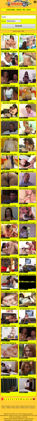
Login (13, 406)
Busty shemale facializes (9, 308)
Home (3, 406)
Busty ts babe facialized (27, 103)
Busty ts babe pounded (27, 360)
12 (26, 399)
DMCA (9, 407)
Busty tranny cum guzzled (27, 257)
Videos (19, 9)
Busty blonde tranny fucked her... (9, 292)
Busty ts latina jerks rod (9, 188)
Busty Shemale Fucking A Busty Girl (27, 120)
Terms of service (30, 406)
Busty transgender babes (27, 326)
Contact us (32, 407)
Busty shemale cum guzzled (27, 274)
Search (18, 406)
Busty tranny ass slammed (9, 257)
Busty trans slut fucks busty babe (27, 51)
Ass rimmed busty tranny (27, 308)
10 (21, 399)
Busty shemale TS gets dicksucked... (27, 34)
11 (24, 399)
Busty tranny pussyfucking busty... (9, 51)
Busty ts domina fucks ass (9, 360)
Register (8, 406)
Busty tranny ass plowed (27, 206)
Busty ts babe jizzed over (9, 120)
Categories (10, 9)
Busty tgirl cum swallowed (27, 291)
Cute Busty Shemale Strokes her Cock (9, 86)
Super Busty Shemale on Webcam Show (9, 137)
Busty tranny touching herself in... (9, 326)
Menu (29, 9)
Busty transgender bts (9, 68)
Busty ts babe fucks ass (27, 377)
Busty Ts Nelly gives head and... (27, 137)
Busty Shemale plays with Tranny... (27, 86)
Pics (24, 9)
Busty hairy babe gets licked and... (9, 34)
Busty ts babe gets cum (9, 377)
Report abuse (15, 407)
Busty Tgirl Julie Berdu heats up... (9, 343)
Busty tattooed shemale (27, 68)
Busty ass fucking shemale (9, 223)
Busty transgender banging (27, 223)
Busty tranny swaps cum (27, 154)
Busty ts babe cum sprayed (27, 343)
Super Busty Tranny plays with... (9, 154)
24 (31, 399)
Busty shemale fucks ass (9, 171)
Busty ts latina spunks (27, 171)
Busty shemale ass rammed (27, 188)
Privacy (4, 407)
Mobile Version (24, 407)
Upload (23, 406)
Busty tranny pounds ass (9, 240)
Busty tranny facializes (9, 274)
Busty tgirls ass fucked (9, 103)
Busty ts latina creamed (9, 206)
